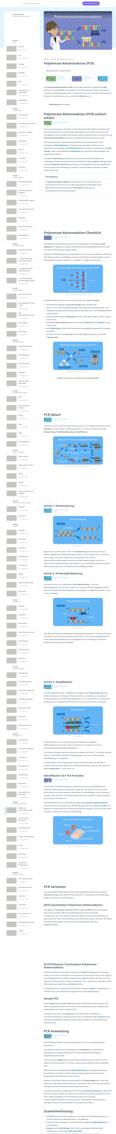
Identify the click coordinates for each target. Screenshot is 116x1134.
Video (82, 96)
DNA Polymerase (75, 148)
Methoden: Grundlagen (66, 59)
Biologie (46, 59)
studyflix (13, 3)
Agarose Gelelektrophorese (97, 803)
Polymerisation (95, 693)
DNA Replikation (61, 145)
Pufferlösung (55, 328)
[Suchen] (76, 3)
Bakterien (89, 322)
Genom (93, 988)
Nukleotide (75, 151)
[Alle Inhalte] (103, 3)
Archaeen (100, 322)
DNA (105, 87)
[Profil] (109, 3)
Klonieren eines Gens (93, 1091)
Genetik (53, 59)
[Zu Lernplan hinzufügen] (99, 54)
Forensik (100, 1017)
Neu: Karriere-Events (91, 3)
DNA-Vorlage (64, 1128)
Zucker (104, 806)
